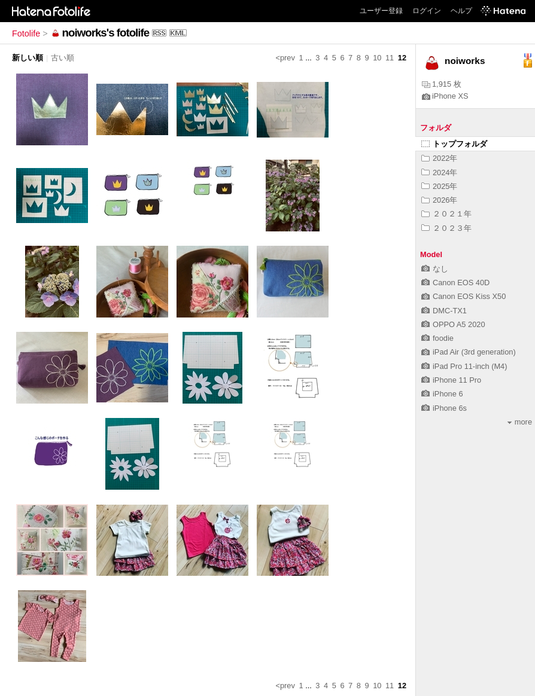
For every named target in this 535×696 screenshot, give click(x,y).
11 (389, 57)
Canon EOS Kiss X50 (463, 296)
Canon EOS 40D (455, 282)
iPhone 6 (442, 393)
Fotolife (26, 33)
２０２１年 (446, 213)
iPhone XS (445, 95)
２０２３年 (446, 228)
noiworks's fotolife (105, 32)
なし (434, 268)
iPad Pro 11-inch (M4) (464, 366)
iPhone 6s (444, 408)
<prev (285, 57)
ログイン (426, 11)
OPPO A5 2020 (453, 324)
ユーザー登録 (381, 11)
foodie (437, 338)
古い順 (62, 57)
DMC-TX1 (444, 310)
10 (377, 57)
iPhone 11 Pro (451, 380)
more (519, 421)
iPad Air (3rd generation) (468, 351)
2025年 (439, 186)
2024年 (439, 172)
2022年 (439, 158)
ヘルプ (461, 11)
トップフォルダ (454, 143)
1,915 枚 (441, 84)
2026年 (439, 200)
